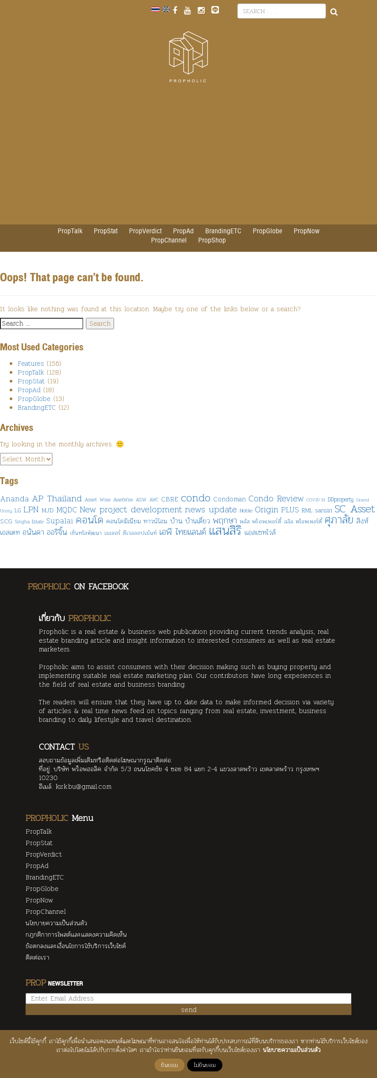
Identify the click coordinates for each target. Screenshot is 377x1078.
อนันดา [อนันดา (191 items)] (33, 532)
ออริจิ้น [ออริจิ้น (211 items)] (57, 532)
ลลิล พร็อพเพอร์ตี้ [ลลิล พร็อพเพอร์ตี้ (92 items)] (303, 521)
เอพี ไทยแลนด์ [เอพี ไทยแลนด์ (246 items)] (182, 532)
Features (31, 363)
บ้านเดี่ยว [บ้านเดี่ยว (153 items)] (197, 520)
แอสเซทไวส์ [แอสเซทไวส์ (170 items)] (260, 532)
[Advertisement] (188, 158)
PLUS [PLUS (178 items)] (290, 510)
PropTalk (70, 231)
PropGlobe (267, 231)
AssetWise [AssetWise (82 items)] (123, 500)
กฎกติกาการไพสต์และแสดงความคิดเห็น (76, 935)
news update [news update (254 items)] (211, 509)
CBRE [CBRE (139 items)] (169, 498)
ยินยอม (169, 1065)
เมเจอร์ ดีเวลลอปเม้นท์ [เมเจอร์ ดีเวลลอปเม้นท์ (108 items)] (130, 532)
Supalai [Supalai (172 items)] (59, 521)
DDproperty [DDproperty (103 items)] (341, 499)
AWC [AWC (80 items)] (154, 500)
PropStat (106, 231)
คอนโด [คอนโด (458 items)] (89, 519)
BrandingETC (223, 231)
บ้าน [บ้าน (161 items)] (176, 520)
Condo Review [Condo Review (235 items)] (276, 498)
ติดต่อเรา (37, 958)
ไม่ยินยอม (205, 1065)
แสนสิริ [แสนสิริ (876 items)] (225, 530)
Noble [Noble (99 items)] (246, 510)
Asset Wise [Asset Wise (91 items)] (98, 499)
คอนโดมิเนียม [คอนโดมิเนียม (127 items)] (123, 521)
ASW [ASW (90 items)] (141, 499)
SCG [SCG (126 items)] (6, 521)
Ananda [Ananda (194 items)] (14, 498)
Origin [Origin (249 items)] (266, 509)
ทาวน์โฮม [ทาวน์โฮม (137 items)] (155, 520)
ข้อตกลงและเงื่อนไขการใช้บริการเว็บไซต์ (76, 946)
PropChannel (169, 240)
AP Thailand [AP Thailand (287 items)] (57, 498)
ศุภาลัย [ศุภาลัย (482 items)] (339, 519)
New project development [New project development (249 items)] (131, 509)
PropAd (183, 231)
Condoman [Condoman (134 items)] (229, 499)
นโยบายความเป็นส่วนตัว (56, 923)
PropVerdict (145, 231)
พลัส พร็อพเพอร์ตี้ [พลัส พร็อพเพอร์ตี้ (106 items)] (260, 521)
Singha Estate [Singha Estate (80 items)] (29, 522)
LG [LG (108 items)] (18, 510)
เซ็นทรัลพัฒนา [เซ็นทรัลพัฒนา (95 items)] (86, 533)
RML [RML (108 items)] (307, 510)
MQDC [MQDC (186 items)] (66, 510)
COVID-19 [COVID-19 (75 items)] (316, 500)
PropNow (306, 231)
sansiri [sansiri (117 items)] (323, 510)
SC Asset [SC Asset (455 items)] (355, 508)
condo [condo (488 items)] (196, 497)
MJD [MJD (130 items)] (47, 510)
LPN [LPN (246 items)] (31, 509)
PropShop (212, 240)
